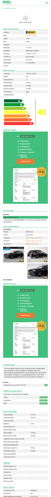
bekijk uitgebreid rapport (33, 238)
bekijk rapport (25, 161)
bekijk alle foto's (33, 244)
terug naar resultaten (9, 8)
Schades (7, 2)
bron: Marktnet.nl (7, 280)
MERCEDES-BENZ (31, 35)
